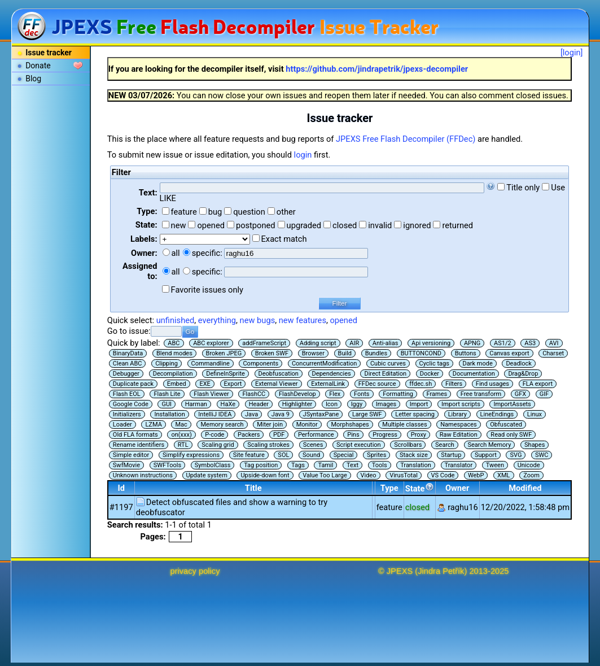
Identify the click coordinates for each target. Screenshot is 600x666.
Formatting (398, 394)
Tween (495, 465)
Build (345, 353)
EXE (204, 384)
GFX (520, 394)
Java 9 (280, 414)
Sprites (376, 455)
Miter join (270, 424)
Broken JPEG (224, 353)
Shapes (534, 445)
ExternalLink (328, 384)
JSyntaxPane (321, 414)
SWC (541, 455)
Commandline (210, 363)
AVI (554, 343)
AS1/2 (502, 343)
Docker (429, 373)
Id (121, 488)
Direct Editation (385, 373)
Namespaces (458, 424)
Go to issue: (129, 331)
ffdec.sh (420, 384)
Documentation (474, 373)
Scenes (313, 445)
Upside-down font (264, 475)
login (303, 155)
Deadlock (519, 363)
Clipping (166, 363)
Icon (332, 404)
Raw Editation (459, 434)
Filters (453, 384)
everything (217, 320)
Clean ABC (127, 363)
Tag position (261, 465)
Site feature (249, 455)
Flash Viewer (211, 394)
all (176, 253)
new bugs (257, 320)
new (178, 225)
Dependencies (331, 373)
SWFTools (167, 465)
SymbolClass (213, 465)
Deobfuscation (279, 373)
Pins (353, 434)
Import (419, 404)
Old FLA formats (135, 434)
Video (368, 475)
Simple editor (131, 455)
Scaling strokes (268, 445)
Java (251, 414)
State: (146, 225)
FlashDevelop (297, 394)
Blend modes (174, 353)
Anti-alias (385, 343)
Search (444, 445)
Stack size (414, 455)
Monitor (307, 424)
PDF (278, 434)
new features (302, 320)
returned (457, 225)
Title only (523, 187)
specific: (207, 253)
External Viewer (276, 384)
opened (211, 225)
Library (457, 414)
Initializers (127, 414)
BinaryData (128, 353)
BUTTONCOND (421, 353)
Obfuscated (506, 424)
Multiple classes (404, 424)
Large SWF (367, 414)
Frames (437, 394)
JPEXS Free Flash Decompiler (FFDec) (405, 139)
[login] (571, 52)
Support (486, 455)
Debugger (126, 373)
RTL (183, 445)
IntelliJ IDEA (214, 414)
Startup (451, 455)
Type (389, 488)
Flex (334, 394)
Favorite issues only (207, 290)
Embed (176, 384)
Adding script (318, 343)
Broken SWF (271, 353)
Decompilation (173, 373)
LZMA (153, 424)
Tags (298, 465)
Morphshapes (350, 424)
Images (386, 404)
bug (215, 212)
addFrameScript (264, 343)
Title (253, 488)
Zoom (531, 475)
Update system (206, 475)
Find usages (492, 384)
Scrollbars (408, 445)
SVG (516, 455)
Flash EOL (127, 394)
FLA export (538, 384)
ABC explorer (211, 343)
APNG (472, 343)
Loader (122, 424)
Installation (169, 414)
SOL (283, 455)
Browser (313, 353)
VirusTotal (403, 475)
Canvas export (509, 353)
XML (503, 475)
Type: (147, 211)
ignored (417, 225)
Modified (525, 488)
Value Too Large (325, 475)
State (419, 488)
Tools (379, 465)
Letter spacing (415, 414)
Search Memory (489, 445)
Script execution (358, 445)
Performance (316, 434)
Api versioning (430, 343)
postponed (255, 225)
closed (344, 225)
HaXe (228, 404)
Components (260, 363)
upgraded (304, 225)
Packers (249, 434)
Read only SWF (511, 434)
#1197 (121, 507)
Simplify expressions (191, 455)
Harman (196, 404)
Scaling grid (218, 445)
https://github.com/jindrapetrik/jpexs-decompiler (377, 69)
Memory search (221, 424)
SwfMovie (126, 465)
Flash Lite (167, 394)
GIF (544, 394)
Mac (181, 424)
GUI (166, 404)
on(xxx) (181, 434)
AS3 (530, 343)
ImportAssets (512, 404)
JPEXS (400, 571)
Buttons (465, 353)
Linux (534, 414)
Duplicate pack (133, 384)
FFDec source (377, 384)
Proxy (418, 434)
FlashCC (253, 394)
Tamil (325, 465)
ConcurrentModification (324, 363)
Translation (415, 465)
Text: (148, 193)
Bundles (376, 353)
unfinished (175, 320)
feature (184, 212)
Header (259, 404)
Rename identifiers (138, 445)
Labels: (143, 239)
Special (344, 455)
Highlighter (297, 404)
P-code (214, 434)
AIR (354, 343)
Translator (459, 465)
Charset (553, 353)
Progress (385, 434)
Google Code (130, 404)
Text (352, 465)
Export (233, 384)
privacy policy (195, 571)
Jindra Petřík (441, 571)
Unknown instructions (143, 475)
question (249, 212)
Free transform (481, 394)
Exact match (284, 239)
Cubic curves (388, 363)
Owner (457, 488)
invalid (380, 225)
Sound (311, 455)
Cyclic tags (434, 363)
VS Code (443, 475)
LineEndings (497, 414)
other (286, 212)
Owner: (144, 253)
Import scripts (460, 404)
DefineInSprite (225, 373)
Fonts (362, 394)
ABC (173, 343)
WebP (476, 475)
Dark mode (478, 363)
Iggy (357, 404)
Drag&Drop (523, 373)
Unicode (529, 465)
